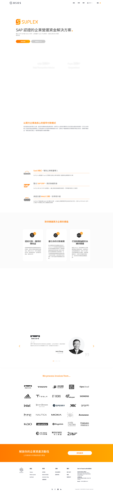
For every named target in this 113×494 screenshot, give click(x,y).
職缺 (68, 474)
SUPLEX (32, 477)
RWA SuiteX (33, 474)
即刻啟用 (80, 453)
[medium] (58, 489)
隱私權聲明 (57, 472)
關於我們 (69, 472)
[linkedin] (61, 489)
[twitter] (52, 489)
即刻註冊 (23, 41)
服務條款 (57, 474)
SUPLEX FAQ (45, 477)
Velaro (31, 472)
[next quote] (93, 346)
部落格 (43, 472)
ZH (89, 3)
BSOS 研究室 (45, 474)
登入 (99, 3)
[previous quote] (19, 346)
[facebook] (55, 489)
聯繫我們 (69, 477)
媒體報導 (44, 479)
